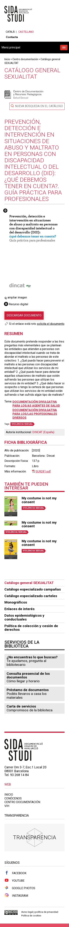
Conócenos (13, 798)
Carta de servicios (21, 706)
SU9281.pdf (43, 471)
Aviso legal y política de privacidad (39, 912)
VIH (6, 806)
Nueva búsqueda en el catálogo (39, 106)
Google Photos (19, 888)
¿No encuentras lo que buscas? (32, 657)
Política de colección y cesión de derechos (31, 628)
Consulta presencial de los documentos (28, 675)
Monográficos (15, 602)
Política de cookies (31, 915)
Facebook (15, 873)
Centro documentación (25, 59)
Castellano (26, 31)
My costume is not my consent (39, 500)
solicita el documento (50, 324)
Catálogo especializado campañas (32, 589)
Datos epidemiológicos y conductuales (24, 617)
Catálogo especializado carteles (30, 596)
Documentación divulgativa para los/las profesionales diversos (34, 413)
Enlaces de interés (19, 609)
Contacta (12, 37)
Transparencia (34, 837)
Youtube (14, 880)
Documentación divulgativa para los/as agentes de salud (36, 403)
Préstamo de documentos (28, 690)
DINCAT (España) (43, 432)
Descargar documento (24, 315)
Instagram (16, 895)
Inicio (7, 59)
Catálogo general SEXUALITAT (29, 583)
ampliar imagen (15, 297)
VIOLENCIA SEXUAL (22, 424)
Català (10, 31)
